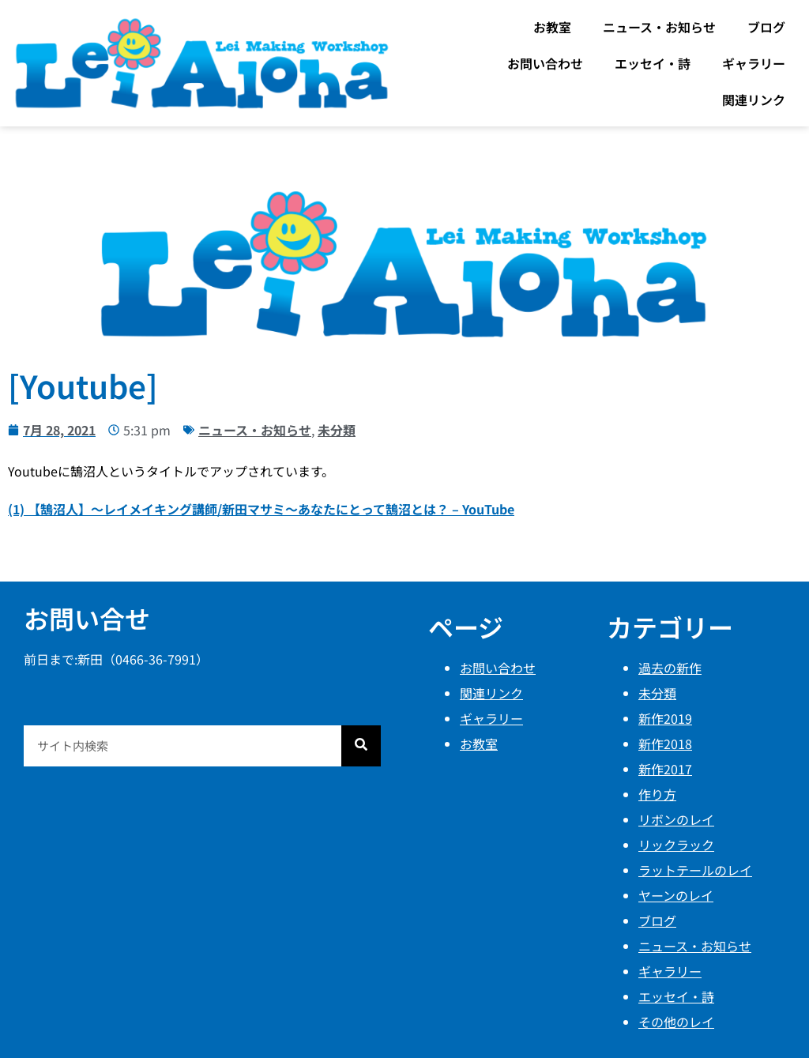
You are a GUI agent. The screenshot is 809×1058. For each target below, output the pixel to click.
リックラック (676, 844)
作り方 (657, 794)
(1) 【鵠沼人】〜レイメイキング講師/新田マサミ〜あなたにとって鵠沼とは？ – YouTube (261, 508)
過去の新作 (670, 667)
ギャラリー (753, 63)
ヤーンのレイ (675, 895)
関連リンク (753, 99)
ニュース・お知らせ (659, 26)
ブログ (766, 26)
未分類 (337, 429)
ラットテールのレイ (695, 869)
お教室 (552, 26)
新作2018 (665, 743)
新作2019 (665, 718)
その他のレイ (676, 1021)
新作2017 (665, 768)
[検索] (361, 745)
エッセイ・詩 (652, 63)
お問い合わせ (545, 63)
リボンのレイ (676, 819)
